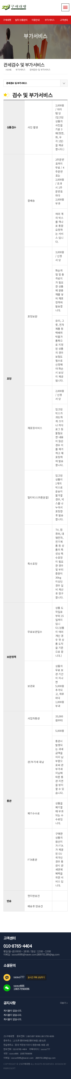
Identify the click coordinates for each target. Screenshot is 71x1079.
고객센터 (64, 19)
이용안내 (35, 19)
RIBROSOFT (9, 1068)
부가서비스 (50, 19)
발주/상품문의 (21, 19)
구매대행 (7, 19)
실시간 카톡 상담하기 (36, 977)
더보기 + (64, 1002)
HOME (8, 69)
